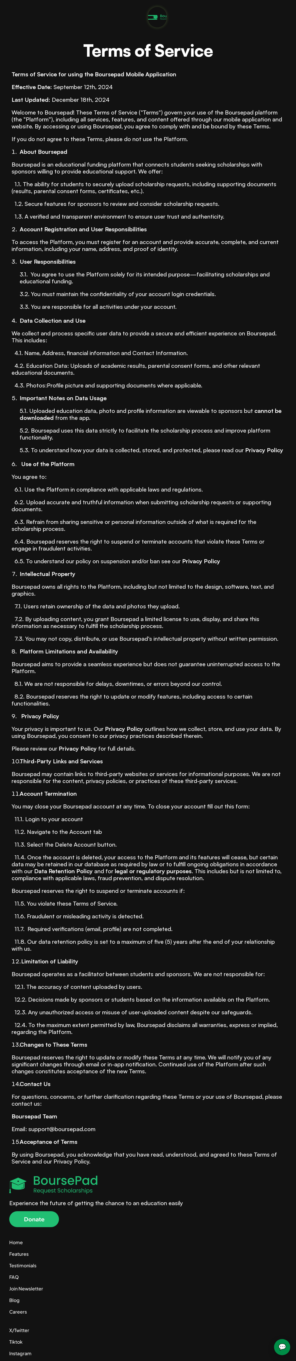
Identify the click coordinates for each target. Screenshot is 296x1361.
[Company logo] (53, 10)
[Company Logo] (148, 1201)
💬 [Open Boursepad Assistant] (282, 1347)
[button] (31, 1235)
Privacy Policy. (73, 1160)
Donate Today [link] (235, 11)
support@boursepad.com (61, 1127)
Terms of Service (268, 1348)
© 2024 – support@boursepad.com (49, 1348)
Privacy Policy (229, 1348)
